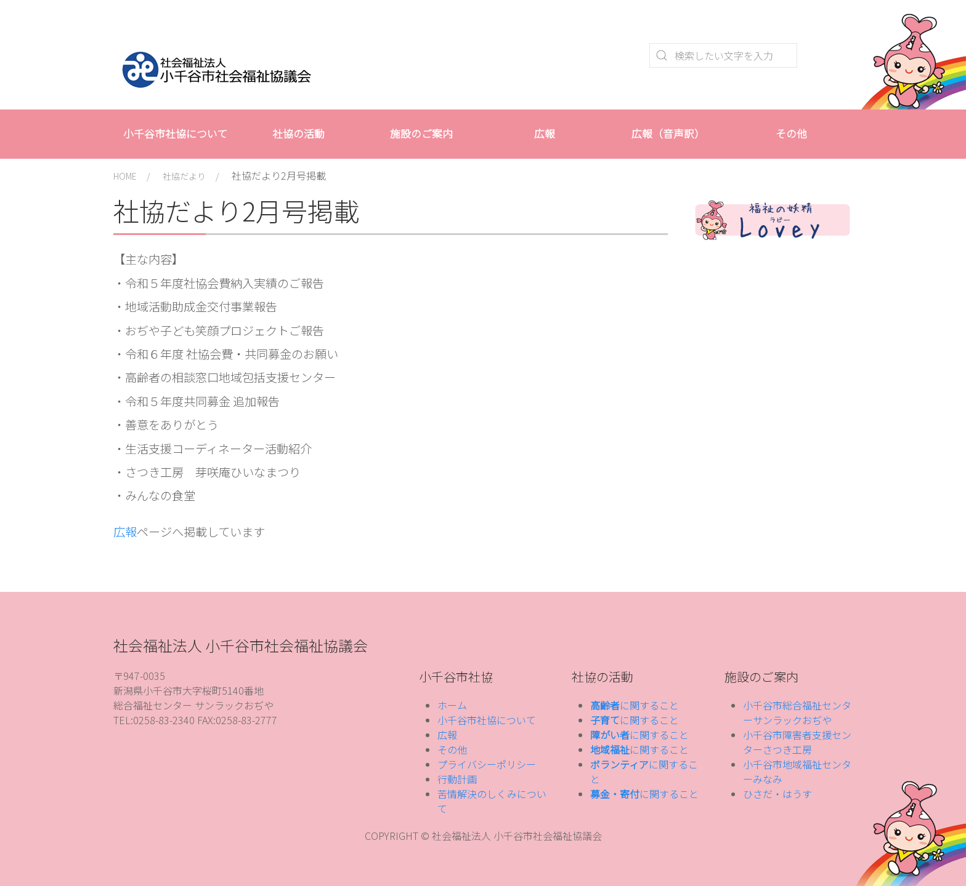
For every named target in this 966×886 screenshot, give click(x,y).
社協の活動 (298, 133)
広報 (544, 133)
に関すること (634, 705)
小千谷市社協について (175, 133)
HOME (125, 176)
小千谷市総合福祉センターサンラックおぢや (797, 712)
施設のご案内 (421, 133)
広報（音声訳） (668, 133)
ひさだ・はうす (777, 793)
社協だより (184, 176)
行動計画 (457, 779)
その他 (791, 133)
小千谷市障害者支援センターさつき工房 (797, 742)
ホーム (452, 705)
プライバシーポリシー (486, 764)
